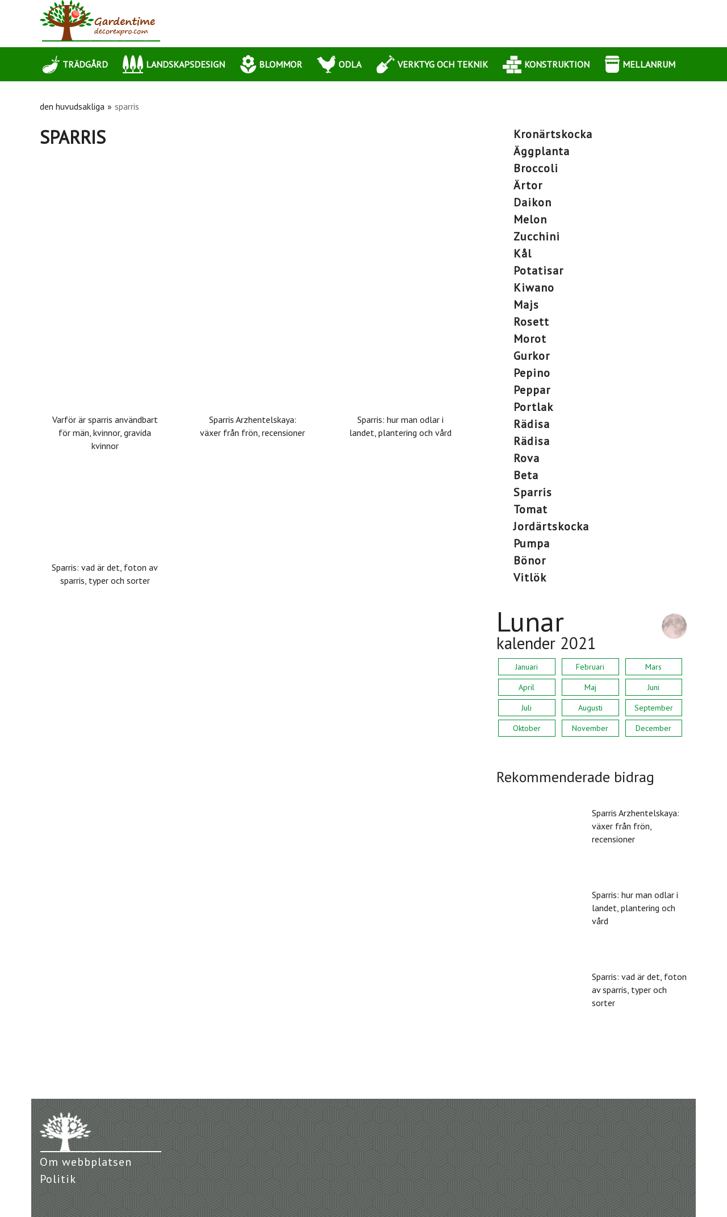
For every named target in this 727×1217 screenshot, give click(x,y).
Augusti (590, 708)
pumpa (531, 543)
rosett (531, 321)
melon (530, 219)
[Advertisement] (253, 233)
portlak (533, 407)
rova (526, 458)
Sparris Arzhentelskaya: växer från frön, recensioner (252, 426)
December (653, 728)
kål (522, 253)
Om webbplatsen (86, 1161)
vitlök (529, 577)
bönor (529, 560)
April (526, 687)
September (653, 708)
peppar (531, 390)
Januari (526, 667)
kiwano (533, 287)
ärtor (527, 185)
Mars (653, 667)
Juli (526, 708)
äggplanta (541, 151)
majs (526, 304)
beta (525, 475)
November (590, 728)
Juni (653, 687)
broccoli (535, 168)
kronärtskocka (552, 134)
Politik (58, 1179)
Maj (590, 687)
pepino (531, 372)
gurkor (531, 355)
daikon (532, 202)
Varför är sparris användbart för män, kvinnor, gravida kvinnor (105, 432)
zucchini (536, 236)
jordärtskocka (551, 526)
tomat (530, 509)
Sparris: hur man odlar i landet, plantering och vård (400, 426)
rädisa (531, 424)
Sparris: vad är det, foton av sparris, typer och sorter (105, 574)
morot (529, 338)
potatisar (538, 270)
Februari (590, 667)
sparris (532, 492)
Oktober (527, 728)
